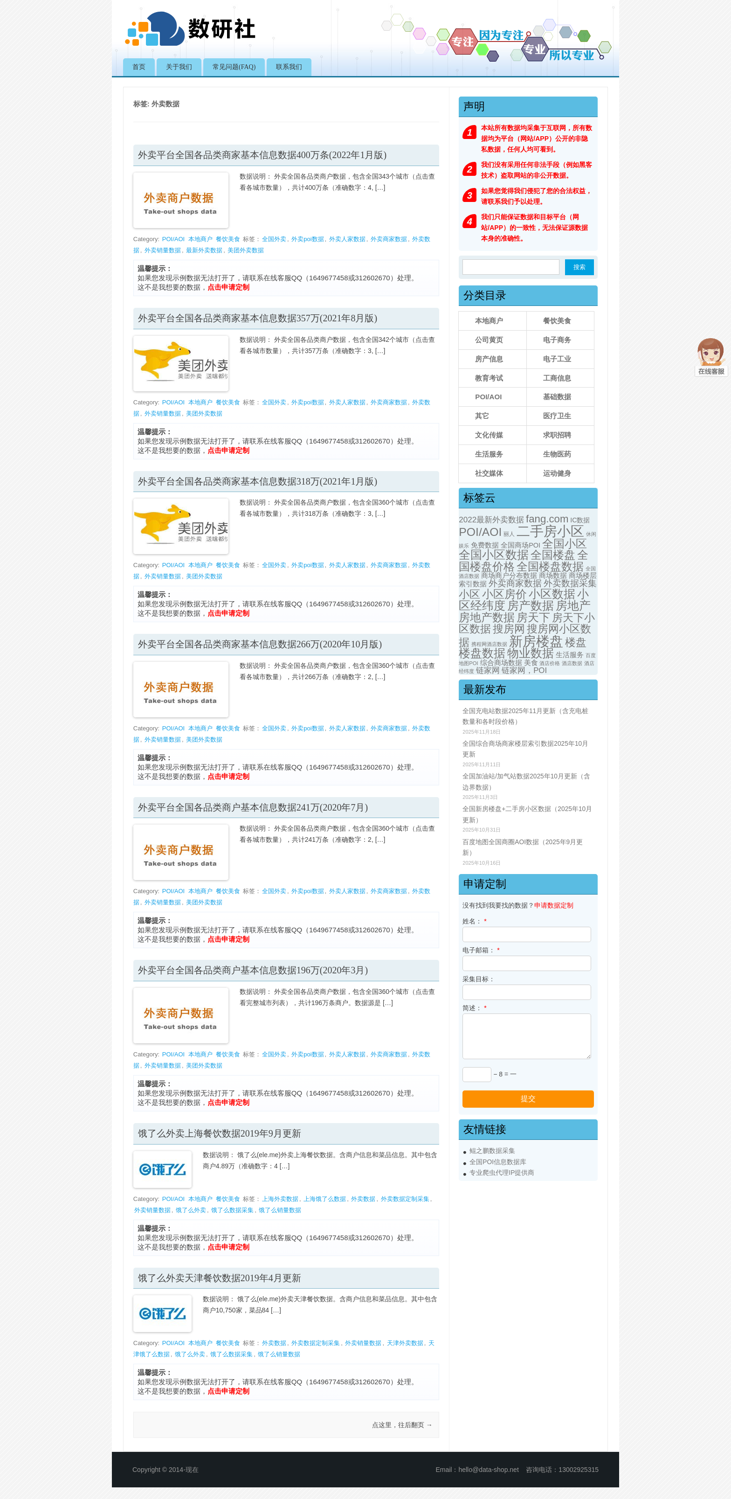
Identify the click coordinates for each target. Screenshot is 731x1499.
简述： (474, 1008)
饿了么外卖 (191, 1210)
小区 (469, 594)
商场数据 (553, 575)
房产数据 (530, 605)
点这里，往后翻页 (402, 1425)
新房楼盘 (536, 641)
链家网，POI (524, 670)
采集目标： (478, 979)
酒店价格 (549, 663)
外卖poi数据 (307, 239)
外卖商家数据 (389, 239)
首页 (138, 66)
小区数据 (552, 593)
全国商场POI (520, 545)
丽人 (509, 534)
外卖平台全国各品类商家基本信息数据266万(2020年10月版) (260, 644)
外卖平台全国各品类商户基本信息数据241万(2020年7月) (253, 807)
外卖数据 (363, 1198)
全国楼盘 (553, 554)
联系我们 (289, 66)
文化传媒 (489, 435)
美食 (531, 662)
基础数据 (557, 397)
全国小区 (564, 543)
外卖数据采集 (570, 583)
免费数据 (485, 545)
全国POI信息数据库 (497, 1162)
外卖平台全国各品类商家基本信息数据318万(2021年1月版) (257, 481)
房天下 (533, 617)
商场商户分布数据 (509, 575)
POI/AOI (173, 239)
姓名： (474, 921)
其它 (482, 416)
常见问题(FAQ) (234, 66)
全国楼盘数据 (550, 566)
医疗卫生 (557, 416)
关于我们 (179, 66)
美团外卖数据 (246, 250)
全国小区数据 (494, 554)
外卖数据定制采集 (405, 1198)
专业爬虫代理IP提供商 (501, 1172)
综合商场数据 (501, 662)
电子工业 (557, 359)
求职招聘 (557, 435)
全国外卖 (274, 239)
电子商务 (557, 340)
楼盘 (575, 642)
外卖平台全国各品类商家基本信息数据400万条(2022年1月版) (262, 155)
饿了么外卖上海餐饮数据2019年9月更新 (219, 1133)
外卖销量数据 (163, 250)
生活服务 (489, 454)
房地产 (573, 605)
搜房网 (509, 629)
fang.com (547, 519)
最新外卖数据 (204, 250)
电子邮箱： (480, 950)
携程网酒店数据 (489, 644)
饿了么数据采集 (232, 1210)
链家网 (488, 670)
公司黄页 (489, 340)
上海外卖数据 (280, 1198)
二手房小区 (550, 531)
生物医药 (557, 454)
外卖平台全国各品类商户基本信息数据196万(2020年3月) (253, 970)
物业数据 (530, 653)
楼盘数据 (482, 653)
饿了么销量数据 (280, 1210)
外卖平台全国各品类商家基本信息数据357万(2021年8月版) (257, 318)
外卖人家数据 (347, 239)
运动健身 (557, 473)
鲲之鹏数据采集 (492, 1150)
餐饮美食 (228, 239)
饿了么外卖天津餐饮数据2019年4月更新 (219, 1278)
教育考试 (489, 378)
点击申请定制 (228, 287)
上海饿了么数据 (324, 1198)
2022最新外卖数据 (491, 519)
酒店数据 (572, 663)
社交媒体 (489, 473)
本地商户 (200, 239)
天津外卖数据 (405, 1342)
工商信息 (557, 378)
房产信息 (489, 359)
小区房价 (504, 594)
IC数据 (580, 520)
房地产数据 (487, 617)
